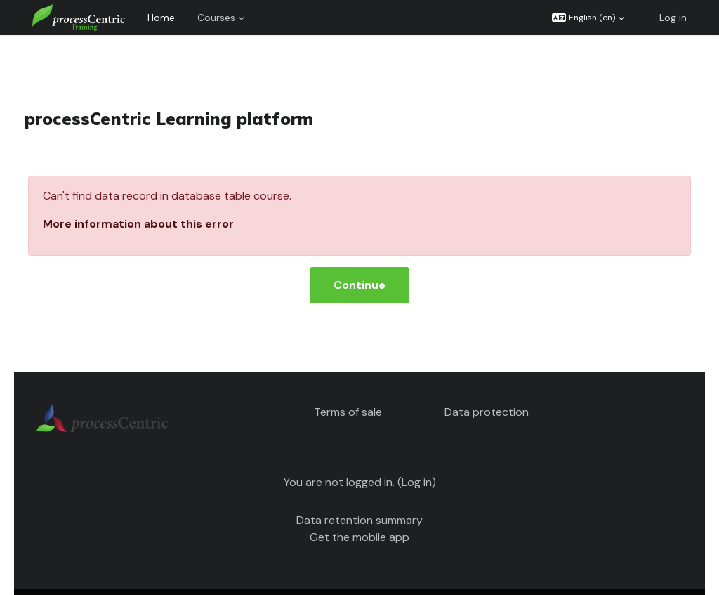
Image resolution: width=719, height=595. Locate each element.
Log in (673, 17)
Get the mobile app (359, 512)
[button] (588, 17)
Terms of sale (351, 387)
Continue (359, 260)
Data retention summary (359, 495)
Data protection (482, 387)
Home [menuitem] (161, 17)
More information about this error (157, 199)
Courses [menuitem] (216, 17)
